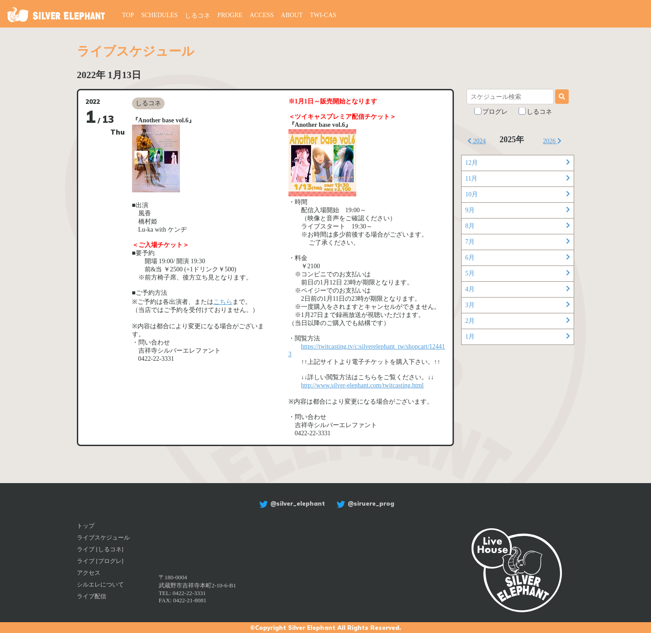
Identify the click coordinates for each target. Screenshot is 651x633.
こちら (222, 301)
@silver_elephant (291, 503)
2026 (552, 141)
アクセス (88, 572)
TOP (128, 15)
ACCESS (262, 15)
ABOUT (291, 15)
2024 (476, 141)
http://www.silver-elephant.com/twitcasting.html (362, 385)
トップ (85, 525)
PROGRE (229, 15)
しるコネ (197, 15)
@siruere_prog (364, 503)
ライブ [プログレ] (100, 561)
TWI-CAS (323, 15)
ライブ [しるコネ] (100, 549)
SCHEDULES (159, 15)
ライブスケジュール (103, 537)
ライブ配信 (91, 596)
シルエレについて (100, 584)
